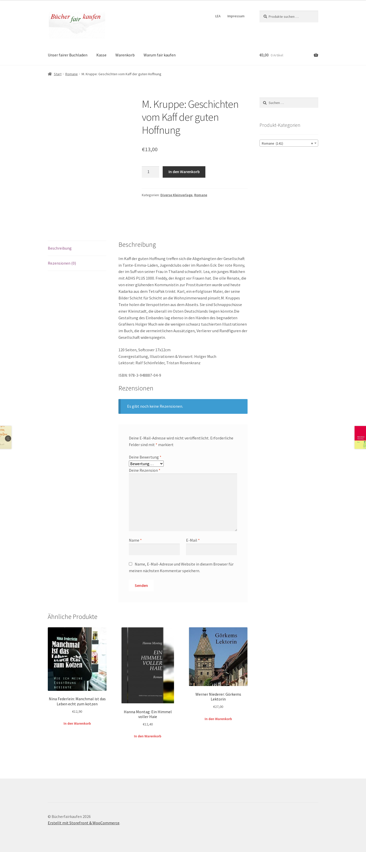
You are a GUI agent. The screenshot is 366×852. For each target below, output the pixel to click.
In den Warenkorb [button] (77, 723)
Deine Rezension (144, 470)
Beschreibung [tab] (60, 248)
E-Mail (193, 540)
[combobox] (289, 143)
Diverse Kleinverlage (176, 195)
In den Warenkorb (184, 171)
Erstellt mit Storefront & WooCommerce (83, 822)
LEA (218, 16)
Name (135, 540)
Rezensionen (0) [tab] (62, 263)
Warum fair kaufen (160, 54)
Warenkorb (125, 54)
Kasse (101, 54)
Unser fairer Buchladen (67, 54)
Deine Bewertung (145, 457)
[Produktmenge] (150, 172)
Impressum (236, 16)
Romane (71, 74)
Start (58, 74)
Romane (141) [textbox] (287, 143)
